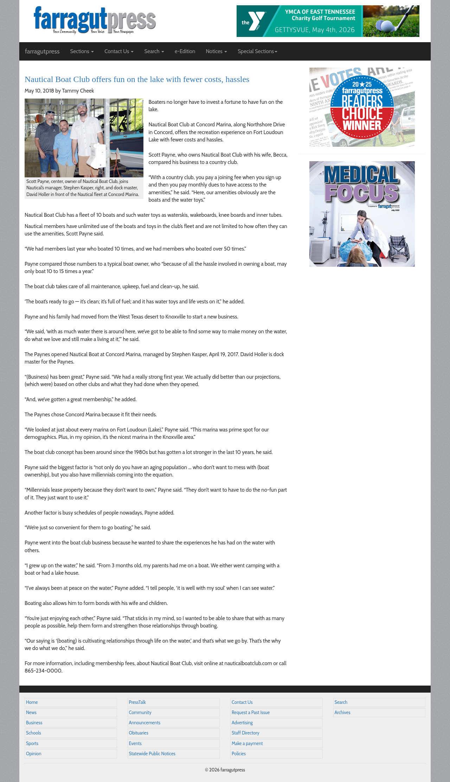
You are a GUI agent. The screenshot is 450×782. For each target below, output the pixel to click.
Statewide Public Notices (152, 753)
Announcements (144, 722)
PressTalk (137, 702)
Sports (32, 743)
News (31, 712)
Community (140, 712)
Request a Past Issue (251, 712)
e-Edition (185, 51)
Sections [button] (82, 51)
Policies (239, 753)
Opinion (33, 753)
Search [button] (154, 51)
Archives (343, 712)
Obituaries (138, 733)
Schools (33, 733)
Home (32, 702)
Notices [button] (216, 51)
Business (34, 722)
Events (135, 743)
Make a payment (247, 743)
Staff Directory (245, 733)
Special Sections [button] (257, 51)
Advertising (242, 722)
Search (341, 702)
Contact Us (242, 702)
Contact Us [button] (119, 51)
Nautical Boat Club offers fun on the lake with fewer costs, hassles (137, 79)
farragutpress (42, 51)
